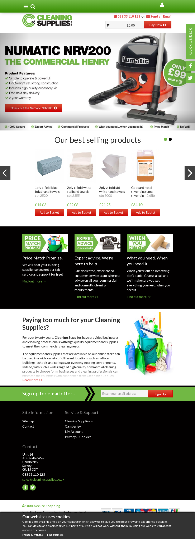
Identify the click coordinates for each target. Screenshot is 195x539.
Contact (28, 426)
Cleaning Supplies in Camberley (79, 423)
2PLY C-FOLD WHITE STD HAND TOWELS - (79, 191)
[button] (14, 81)
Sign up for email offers (48, 393)
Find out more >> (34, 281)
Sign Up (160, 394)
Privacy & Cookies (78, 437)
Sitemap (28, 421)
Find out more (55, 534)
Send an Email (160, 16)
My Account (74, 431)
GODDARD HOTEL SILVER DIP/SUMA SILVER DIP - (143, 191)
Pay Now (157, 25)
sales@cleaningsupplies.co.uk (43, 479)
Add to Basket (49, 212)
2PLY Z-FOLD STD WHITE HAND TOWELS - (113, 191)
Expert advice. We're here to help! (94, 260)
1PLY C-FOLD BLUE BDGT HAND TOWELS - (48, 191)
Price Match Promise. (42, 257)
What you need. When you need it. (147, 260)
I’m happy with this (32, 534)
